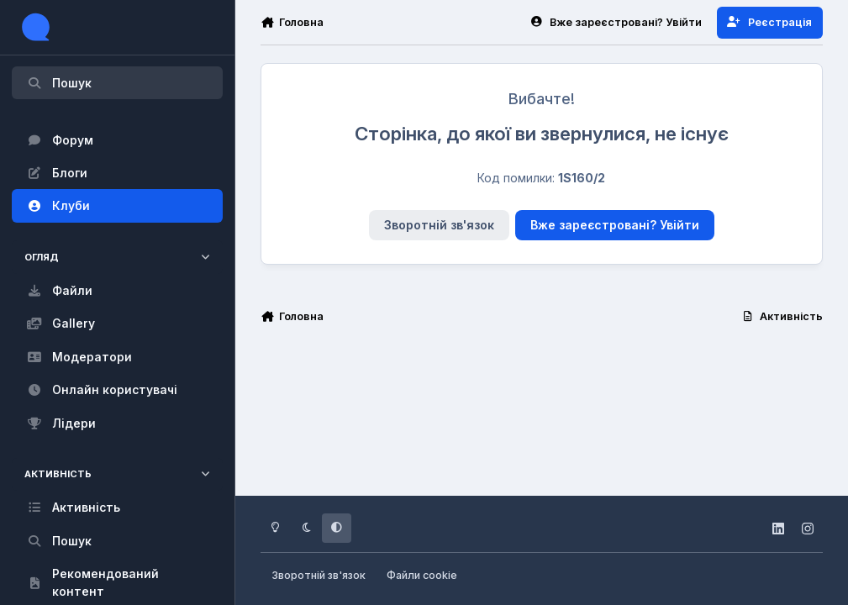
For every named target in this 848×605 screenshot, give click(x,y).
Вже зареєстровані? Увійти (614, 225)
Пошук (59, 83)
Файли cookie (422, 575)
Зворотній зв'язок (439, 225)
